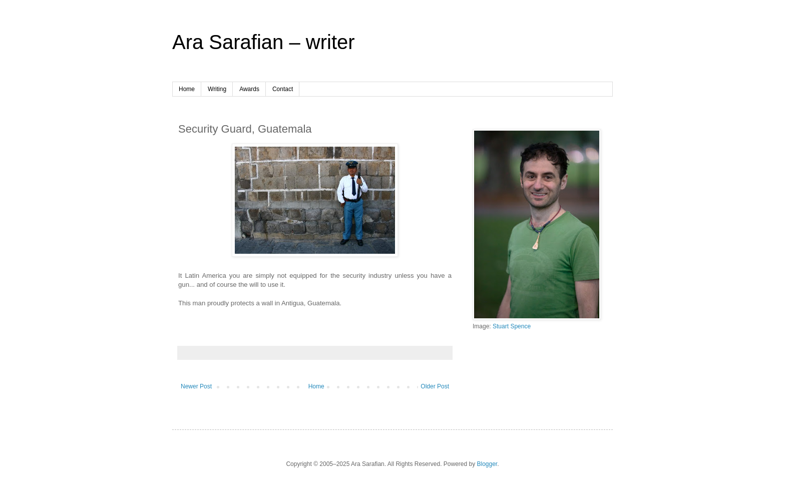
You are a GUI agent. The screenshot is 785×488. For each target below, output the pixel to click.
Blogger (487, 463)
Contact (282, 89)
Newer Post (196, 386)
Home (187, 89)
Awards (249, 89)
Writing (217, 89)
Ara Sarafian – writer (263, 42)
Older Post (435, 386)
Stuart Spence (512, 326)
